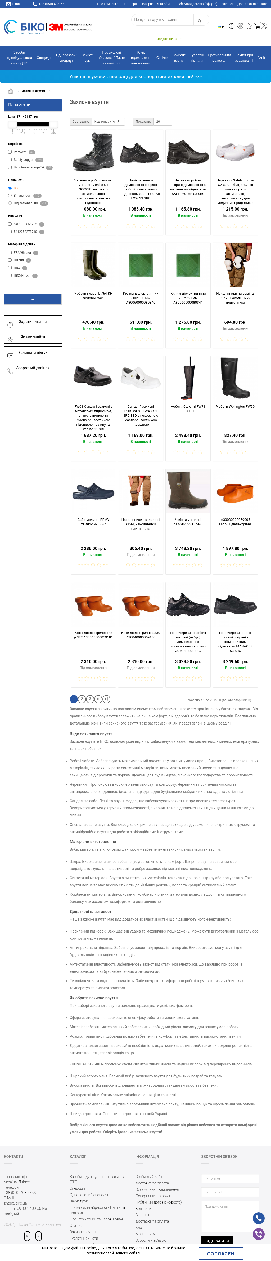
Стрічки (162, 58)
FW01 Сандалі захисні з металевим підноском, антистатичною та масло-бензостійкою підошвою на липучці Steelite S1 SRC (93, 418)
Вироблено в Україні (30, 168)
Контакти (143, 1208)
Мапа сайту (145, 1234)
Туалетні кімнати (197, 58)
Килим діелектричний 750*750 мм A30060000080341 (188, 297)
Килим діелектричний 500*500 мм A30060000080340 (141, 297)
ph (254, 1214)
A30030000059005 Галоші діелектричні (235, 522)
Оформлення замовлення (157, 1189)
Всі (13, 188)
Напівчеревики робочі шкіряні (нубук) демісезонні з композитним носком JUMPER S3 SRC (188, 642)
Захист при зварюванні (244, 58)
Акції (261, 58)
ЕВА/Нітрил (23, 253)
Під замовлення (28, 203)
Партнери (130, 4)
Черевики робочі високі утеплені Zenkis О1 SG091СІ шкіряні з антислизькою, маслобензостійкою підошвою (93, 191)
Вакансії (227, 4)
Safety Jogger (25, 160)
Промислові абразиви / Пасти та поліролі (111, 57)
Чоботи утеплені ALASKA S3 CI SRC (188, 522)
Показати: (143, 121)
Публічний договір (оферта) (196, 4)
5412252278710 (26, 232)
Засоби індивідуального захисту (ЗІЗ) (19, 57)
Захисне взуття (179, 58)
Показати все (23, 284)
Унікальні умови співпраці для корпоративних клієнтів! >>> (135, 76)
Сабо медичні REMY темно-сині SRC (94, 522)
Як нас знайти (26, 337)
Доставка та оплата (252, 4)
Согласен (220, 1253)
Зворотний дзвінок (28, 368)
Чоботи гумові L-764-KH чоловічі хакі (93, 295)
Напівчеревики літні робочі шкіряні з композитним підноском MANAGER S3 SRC (235, 642)
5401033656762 (26, 224)
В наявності (25, 196)
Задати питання (27, 322)
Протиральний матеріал (219, 58)
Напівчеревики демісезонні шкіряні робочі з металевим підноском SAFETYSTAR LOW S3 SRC (140, 189)
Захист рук (87, 58)
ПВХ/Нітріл (23, 276)
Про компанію (107, 4)
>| (106, 698)
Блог (139, 1228)
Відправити (217, 1241)
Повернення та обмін (156, 4)
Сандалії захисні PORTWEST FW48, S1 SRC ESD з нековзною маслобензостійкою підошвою (140, 416)
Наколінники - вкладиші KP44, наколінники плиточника (140, 524)
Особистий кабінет (151, 1177)
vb (254, 1230)
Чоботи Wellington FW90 (235, 407)
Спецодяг (44, 58)
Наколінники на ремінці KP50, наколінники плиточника (235, 297)
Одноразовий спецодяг (67, 58)
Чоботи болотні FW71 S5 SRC (188, 409)
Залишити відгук (27, 353)
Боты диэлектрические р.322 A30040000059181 (93, 635)
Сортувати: (81, 121)
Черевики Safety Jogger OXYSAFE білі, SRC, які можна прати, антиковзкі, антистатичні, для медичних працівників (235, 191)
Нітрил (19, 260)
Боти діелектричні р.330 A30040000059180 (140, 635)
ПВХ (17, 268)
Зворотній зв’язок (151, 1240)
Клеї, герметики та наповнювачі (141, 57)
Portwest (21, 152)
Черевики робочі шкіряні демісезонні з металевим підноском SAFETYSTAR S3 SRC (188, 187)
